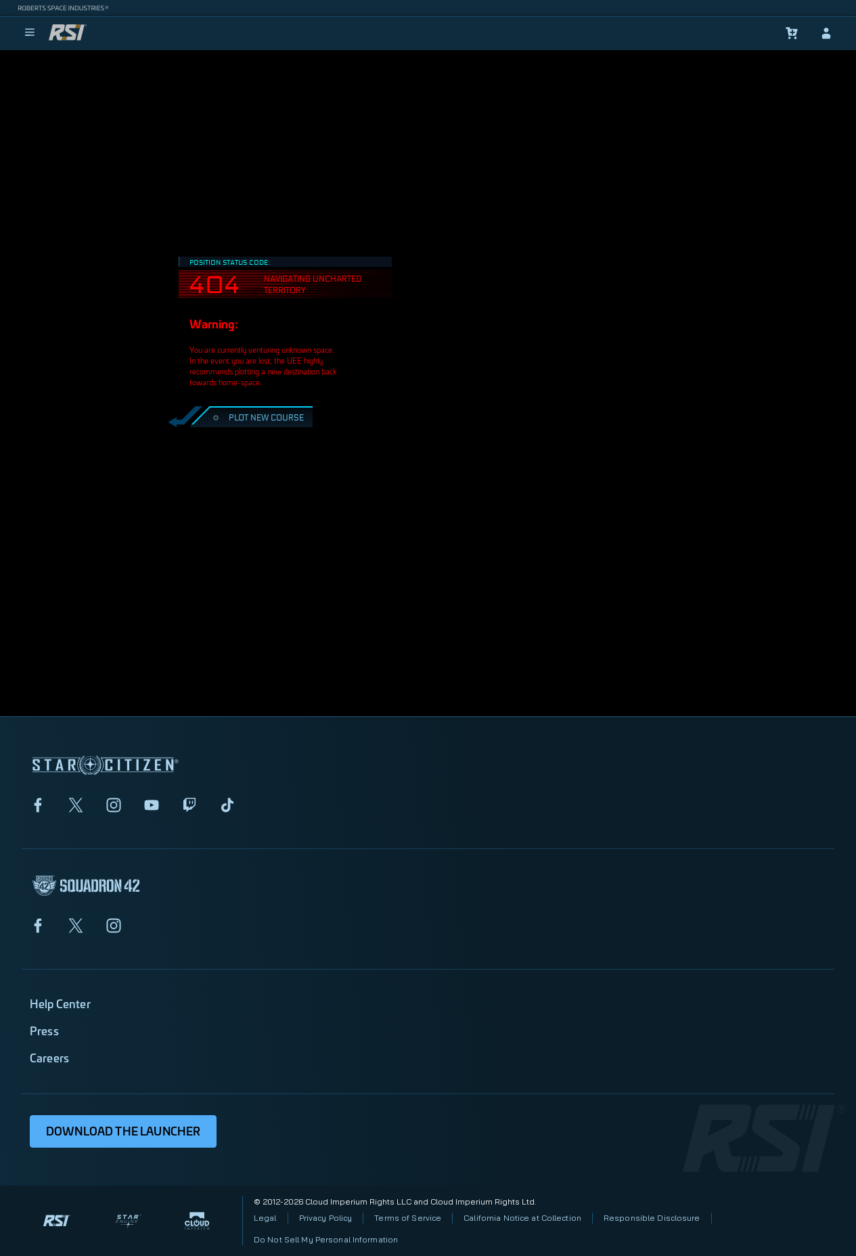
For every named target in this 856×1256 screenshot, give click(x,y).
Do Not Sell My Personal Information (326, 1239)
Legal (265, 1218)
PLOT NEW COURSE (257, 416)
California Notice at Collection (522, 1218)
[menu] (29, 33)
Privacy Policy (326, 1218)
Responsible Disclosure (652, 1218)
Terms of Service (407, 1218)
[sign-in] (826, 33)
